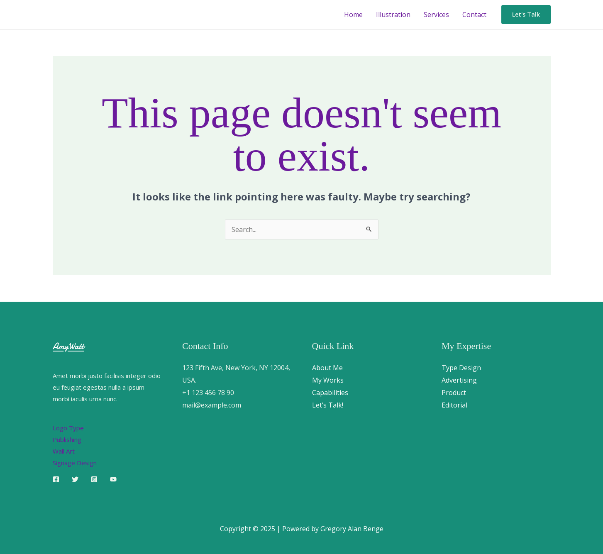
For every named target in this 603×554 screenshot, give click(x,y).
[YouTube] (113, 479)
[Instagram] (94, 479)
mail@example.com (211, 405)
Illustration (393, 14)
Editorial (454, 405)
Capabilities (330, 392)
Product (454, 392)
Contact (474, 14)
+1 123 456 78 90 (208, 392)
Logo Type (68, 428)
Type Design (461, 367)
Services (436, 14)
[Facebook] (56, 479)
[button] (526, 14)
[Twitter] (75, 479)
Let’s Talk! (327, 405)
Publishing (67, 439)
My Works (328, 380)
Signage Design (75, 463)
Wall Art (64, 451)
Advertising (459, 380)
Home (353, 14)
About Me (327, 367)
